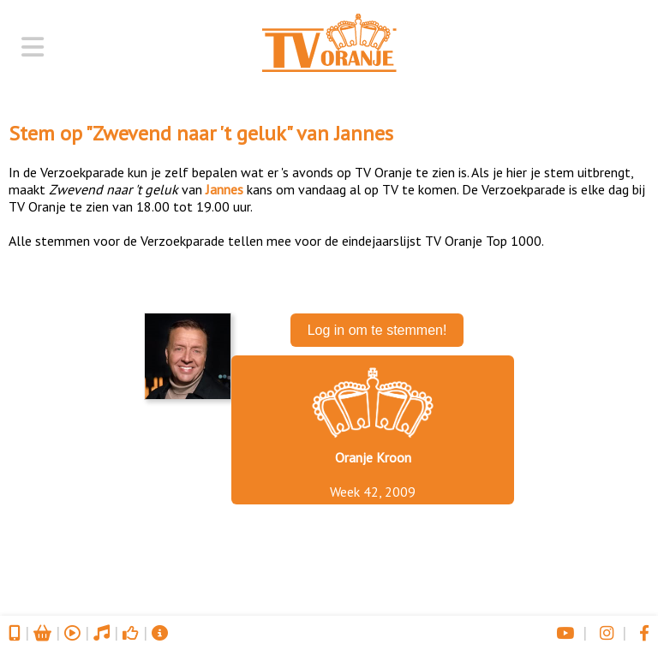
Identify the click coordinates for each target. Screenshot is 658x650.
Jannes (363, 133)
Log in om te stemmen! (377, 330)
